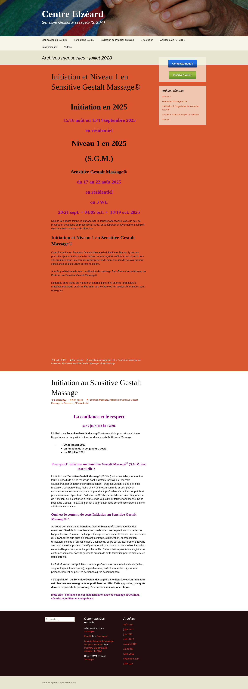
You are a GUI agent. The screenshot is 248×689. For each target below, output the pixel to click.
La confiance (86, 416)
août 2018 (128, 649)
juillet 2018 (128, 654)
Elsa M (87, 636)
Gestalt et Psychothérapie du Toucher (180, 114)
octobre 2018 (129, 644)
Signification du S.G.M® (54, 39)
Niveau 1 (166, 119)
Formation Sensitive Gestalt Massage (80, 363)
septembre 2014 (131, 658)
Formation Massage (98, 400)
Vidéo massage (107, 363)
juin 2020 (127, 634)
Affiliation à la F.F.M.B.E (173, 39)
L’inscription (147, 39)
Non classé (77, 360)
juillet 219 (128, 663)
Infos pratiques (49, 47)
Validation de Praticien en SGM (117, 39)
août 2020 (128, 624)
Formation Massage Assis (174, 101)
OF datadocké (81, 403)
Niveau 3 (166, 96)
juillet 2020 (128, 629)
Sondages (89, 631)
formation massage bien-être (103, 360)
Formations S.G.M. (84, 39)
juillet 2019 (128, 639)
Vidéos (68, 47)
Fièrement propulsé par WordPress (59, 682)
